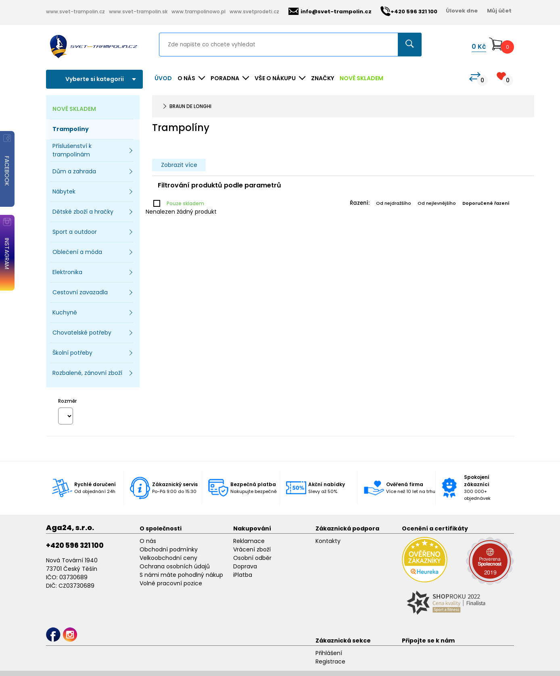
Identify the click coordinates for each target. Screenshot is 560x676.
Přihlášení (329, 653)
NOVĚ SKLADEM (361, 78)
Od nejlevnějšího (437, 203)
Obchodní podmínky (169, 549)
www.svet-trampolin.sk (138, 11)
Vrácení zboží (252, 549)
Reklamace (249, 541)
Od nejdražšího (393, 203)
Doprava (245, 566)
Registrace (330, 661)
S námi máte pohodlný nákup (181, 575)
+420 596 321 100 (75, 545)
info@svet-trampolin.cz (330, 11)
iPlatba (242, 575)
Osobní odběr (252, 558)
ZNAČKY (322, 78)
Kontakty (328, 541)
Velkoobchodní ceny (168, 558)
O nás (148, 541)
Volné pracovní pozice (171, 583)
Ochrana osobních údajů (175, 566)
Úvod (163, 78)
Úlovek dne (462, 11)
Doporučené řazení (486, 203)
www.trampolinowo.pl (198, 11)
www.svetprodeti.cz (254, 11)
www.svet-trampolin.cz (75, 11)
